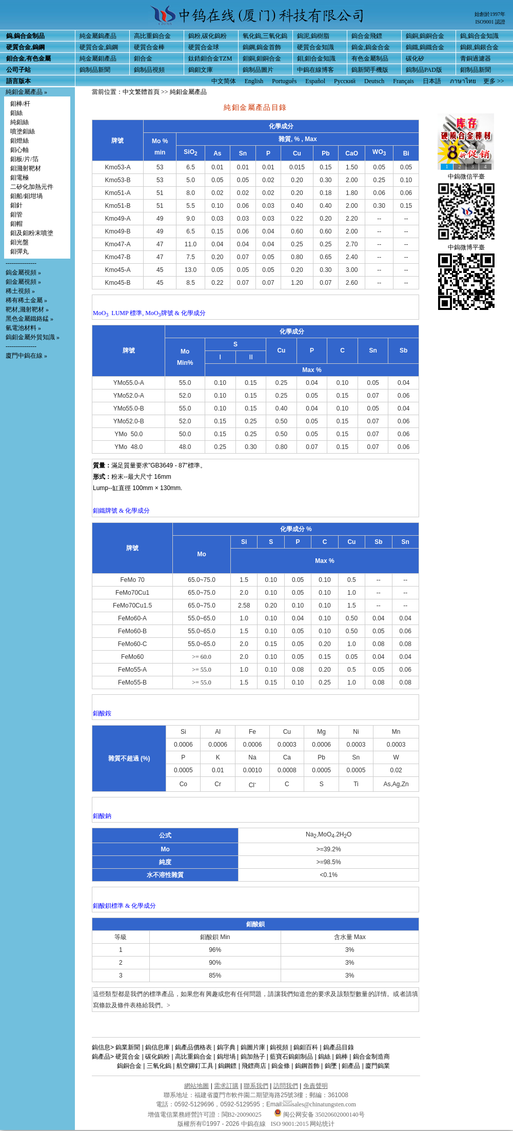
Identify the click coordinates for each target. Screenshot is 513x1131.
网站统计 (322, 1123)
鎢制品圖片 (258, 69)
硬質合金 (127, 1056)
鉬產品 (351, 1065)
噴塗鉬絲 (22, 131)
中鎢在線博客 (315, 69)
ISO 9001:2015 (290, 1123)
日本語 (432, 81)
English (254, 81)
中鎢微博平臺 (466, 247)
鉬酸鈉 (102, 816)
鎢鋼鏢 (227, 1065)
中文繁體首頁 (141, 91)
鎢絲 (324, 1056)
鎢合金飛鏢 (366, 36)
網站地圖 (196, 1085)
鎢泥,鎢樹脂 (313, 36)
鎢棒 (342, 1056)
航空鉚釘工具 (194, 1065)
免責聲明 (315, 1085)
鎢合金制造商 (371, 1056)
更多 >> (493, 81)
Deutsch (374, 81)
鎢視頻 (279, 1047)
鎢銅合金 (129, 1065)
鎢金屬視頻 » (23, 272)
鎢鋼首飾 (307, 1065)
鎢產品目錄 (338, 1047)
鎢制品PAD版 (424, 69)
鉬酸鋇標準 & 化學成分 (124, 905)
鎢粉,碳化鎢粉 (207, 36)
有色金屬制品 (369, 58)
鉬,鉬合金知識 (316, 58)
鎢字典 (226, 1047)
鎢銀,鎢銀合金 (479, 47)
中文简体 (223, 81)
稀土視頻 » (20, 291)
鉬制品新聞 (475, 69)
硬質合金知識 (315, 47)
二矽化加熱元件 (31, 186)
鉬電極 (19, 177)
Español (315, 81)
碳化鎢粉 (157, 1056)
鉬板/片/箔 (24, 159)
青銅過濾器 (475, 58)
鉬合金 (143, 58)
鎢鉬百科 (305, 1047)
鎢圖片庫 (253, 1047)
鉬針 (16, 205)
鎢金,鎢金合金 (370, 47)
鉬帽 (16, 223)
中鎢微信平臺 (466, 176)
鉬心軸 (19, 149)
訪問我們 (285, 1085)
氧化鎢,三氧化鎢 (265, 36)
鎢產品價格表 (193, 1047)
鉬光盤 (19, 242)
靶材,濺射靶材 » (27, 309)
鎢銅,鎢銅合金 (425, 36)
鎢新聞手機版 (369, 69)
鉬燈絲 (19, 140)
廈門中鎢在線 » (26, 355)
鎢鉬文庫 (200, 69)
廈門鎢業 (377, 1065)
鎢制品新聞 (95, 69)
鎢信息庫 (157, 1047)
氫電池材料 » (23, 328)
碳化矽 (415, 58)
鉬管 (16, 214)
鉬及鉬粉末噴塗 (31, 233)
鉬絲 (16, 112)
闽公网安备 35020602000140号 (319, 1114)
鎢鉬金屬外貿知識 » (33, 337)
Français (403, 81)
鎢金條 (280, 1065)
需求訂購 (226, 1085)
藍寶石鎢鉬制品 (291, 1056)
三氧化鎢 (159, 1065)
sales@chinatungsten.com (319, 1104)
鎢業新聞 (127, 1047)
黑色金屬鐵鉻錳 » (29, 318)
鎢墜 (331, 1065)
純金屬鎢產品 (98, 36)
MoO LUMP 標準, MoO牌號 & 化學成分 (149, 313)
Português (284, 81)
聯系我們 (256, 1085)
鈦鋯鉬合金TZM (210, 58)
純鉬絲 (19, 122)
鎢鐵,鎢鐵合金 (425, 47)
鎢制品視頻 (149, 69)
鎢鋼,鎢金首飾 (262, 47)
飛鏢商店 (254, 1065)
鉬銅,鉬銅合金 (262, 58)
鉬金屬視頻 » (23, 281)
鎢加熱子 (253, 1056)
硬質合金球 (203, 47)
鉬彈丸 (19, 251)
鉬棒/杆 (20, 103)
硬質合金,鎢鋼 (99, 47)
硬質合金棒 (149, 47)
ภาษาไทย (463, 81)
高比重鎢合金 (152, 36)
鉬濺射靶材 (25, 168)
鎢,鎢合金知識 (479, 36)
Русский (345, 81)
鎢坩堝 (226, 1056)
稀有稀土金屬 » (26, 300)
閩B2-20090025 (242, 1114)
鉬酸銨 (102, 713)
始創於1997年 (490, 14)
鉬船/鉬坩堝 (26, 196)
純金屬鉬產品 (98, 58)
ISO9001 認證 (490, 22)
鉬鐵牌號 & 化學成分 (121, 510)
